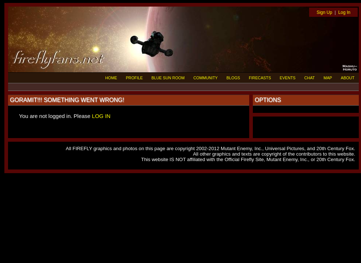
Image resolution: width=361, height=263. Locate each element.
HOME (111, 78)
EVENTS (288, 78)
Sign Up (324, 12)
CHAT (309, 78)
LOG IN (101, 116)
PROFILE (134, 78)
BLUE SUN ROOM (168, 78)
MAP (327, 78)
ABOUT (347, 78)
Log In (344, 12)
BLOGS (233, 78)
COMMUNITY (205, 78)
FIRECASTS (260, 78)
